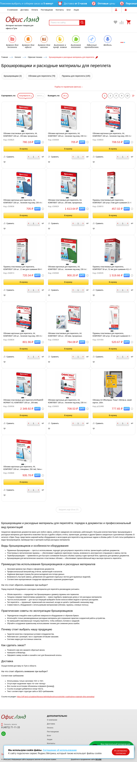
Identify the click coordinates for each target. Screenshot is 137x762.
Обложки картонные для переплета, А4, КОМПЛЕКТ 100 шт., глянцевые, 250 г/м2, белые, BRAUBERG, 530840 (23, 468)
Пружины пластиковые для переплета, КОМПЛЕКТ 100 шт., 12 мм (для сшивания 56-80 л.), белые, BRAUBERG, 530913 (22, 268)
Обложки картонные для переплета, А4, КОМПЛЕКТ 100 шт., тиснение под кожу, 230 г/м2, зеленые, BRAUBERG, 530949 (68, 268)
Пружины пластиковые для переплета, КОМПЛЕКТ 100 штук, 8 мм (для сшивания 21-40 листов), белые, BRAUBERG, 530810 (112, 201)
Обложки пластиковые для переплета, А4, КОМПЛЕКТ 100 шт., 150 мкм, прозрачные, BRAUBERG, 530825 (20, 134)
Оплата (35, 10)
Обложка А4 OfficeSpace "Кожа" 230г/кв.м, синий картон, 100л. (112, 401)
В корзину (24, 149)
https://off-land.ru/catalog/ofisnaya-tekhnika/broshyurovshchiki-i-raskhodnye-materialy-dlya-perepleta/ (56, 697)
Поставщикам (47, 10)
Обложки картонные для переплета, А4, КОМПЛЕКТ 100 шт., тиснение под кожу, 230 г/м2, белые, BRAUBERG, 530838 (68, 134)
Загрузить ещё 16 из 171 (68, 510)
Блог (69, 10)
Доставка (25, 10)
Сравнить (8, 157)
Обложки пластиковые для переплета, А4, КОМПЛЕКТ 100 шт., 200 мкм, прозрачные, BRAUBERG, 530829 (65, 201)
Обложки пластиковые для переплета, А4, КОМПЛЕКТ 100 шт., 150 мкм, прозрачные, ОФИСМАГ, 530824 (65, 334)
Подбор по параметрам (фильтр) (68, 87)
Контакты (60, 10)
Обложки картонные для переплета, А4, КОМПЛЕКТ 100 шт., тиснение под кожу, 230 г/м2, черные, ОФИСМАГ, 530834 (23, 334)
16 (65, 96)
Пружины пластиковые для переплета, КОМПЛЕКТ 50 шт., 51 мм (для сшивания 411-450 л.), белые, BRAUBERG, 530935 (113, 268)
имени (40, 96)
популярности (25, 96)
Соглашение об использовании (60, 750)
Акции (76, 10)
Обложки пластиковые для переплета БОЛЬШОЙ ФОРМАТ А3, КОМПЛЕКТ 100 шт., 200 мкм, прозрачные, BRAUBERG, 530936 (23, 401)
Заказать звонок (9, 724)
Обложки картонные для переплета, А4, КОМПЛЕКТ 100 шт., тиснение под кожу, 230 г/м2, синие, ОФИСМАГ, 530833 (112, 134)
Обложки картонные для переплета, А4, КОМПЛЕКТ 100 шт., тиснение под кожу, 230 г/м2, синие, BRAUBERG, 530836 (23, 201)
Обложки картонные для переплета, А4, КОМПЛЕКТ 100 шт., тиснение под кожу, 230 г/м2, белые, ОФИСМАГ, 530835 (68, 401)
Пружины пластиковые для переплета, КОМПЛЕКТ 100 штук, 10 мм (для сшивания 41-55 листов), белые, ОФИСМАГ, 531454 (113, 334)
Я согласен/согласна (120, 751)
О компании (12, 10)
